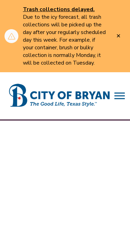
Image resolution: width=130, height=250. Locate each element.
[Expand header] (119, 95)
